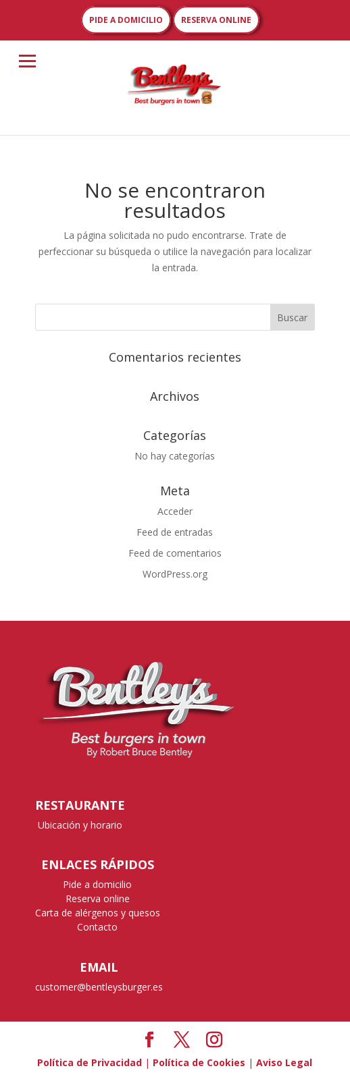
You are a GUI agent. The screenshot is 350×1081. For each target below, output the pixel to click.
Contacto (97, 926)
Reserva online (98, 898)
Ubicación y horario (80, 825)
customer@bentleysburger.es (99, 986)
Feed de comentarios (175, 553)
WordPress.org (175, 573)
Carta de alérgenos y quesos (97, 912)
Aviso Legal (284, 1062)
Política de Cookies (199, 1062)
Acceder (175, 511)
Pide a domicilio (97, 884)
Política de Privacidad (89, 1062)
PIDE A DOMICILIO (126, 20)
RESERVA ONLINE (216, 20)
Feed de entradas (174, 532)
